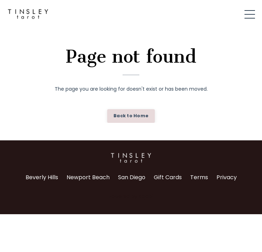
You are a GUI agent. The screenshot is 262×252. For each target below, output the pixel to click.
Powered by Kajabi (131, 196)
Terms (199, 177)
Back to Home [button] (131, 116)
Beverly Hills (42, 177)
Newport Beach (88, 177)
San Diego (131, 177)
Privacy (226, 177)
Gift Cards (168, 177)
